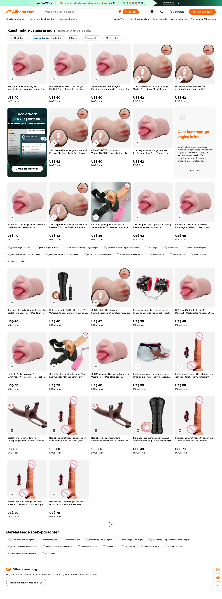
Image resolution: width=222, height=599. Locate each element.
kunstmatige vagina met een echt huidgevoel (170, 539)
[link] (218, 569)
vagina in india (198, 254)
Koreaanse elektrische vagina (22, 546)
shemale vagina (174, 546)
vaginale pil (109, 546)
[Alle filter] (16, 38)
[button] (119, 12)
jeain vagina (48, 553)
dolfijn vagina (157, 254)
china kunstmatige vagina (21, 539)
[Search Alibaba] (79, 12)
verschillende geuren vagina (22, 553)
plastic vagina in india (19, 247)
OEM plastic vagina (151, 546)
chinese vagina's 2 (87, 546)
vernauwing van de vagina (99, 539)
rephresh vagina (48, 539)
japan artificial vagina (195, 247)
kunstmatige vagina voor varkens (24, 254)
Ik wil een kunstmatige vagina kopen (81, 247)
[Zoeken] (131, 11)
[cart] (162, 12)
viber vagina (152, 247)
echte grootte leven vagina (97, 254)
